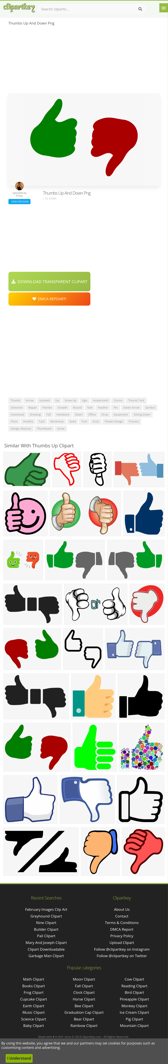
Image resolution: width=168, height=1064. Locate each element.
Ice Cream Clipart (134, 1012)
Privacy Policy (121, 935)
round (77, 407)
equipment (121, 414)
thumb (15, 400)
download (17, 414)
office (92, 414)
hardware (62, 414)
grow (60, 428)
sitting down (142, 414)
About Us (122, 909)
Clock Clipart (84, 992)
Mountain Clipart (134, 1025)
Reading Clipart (134, 985)
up (57, 400)
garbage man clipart (46, 955)
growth (62, 407)
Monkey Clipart (134, 1005)
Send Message (19, 201)
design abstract (21, 428)
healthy (28, 421)
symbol (150, 407)
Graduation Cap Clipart (84, 1012)
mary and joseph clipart (46, 942)
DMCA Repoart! (49, 298)
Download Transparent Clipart (49, 281)
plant (14, 421)
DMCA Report (121, 929)
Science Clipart (33, 1019)
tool (84, 421)
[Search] (140, 9)
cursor (118, 400)
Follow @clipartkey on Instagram (122, 949)
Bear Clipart (84, 1019)
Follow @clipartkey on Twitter (122, 955)
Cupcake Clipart (33, 999)
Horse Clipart (84, 999)
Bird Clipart (134, 992)
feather (103, 407)
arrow (30, 400)
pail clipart (46, 935)
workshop (57, 421)
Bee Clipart (84, 1005)
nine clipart (46, 922)
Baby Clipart (33, 1025)
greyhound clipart (46, 916)
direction (17, 407)
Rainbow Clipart (84, 1025)
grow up (70, 400)
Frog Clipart (34, 992)
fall (48, 414)
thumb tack (136, 400)
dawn (79, 414)
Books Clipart (33, 985)
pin (116, 407)
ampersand (100, 400)
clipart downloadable (46, 949)
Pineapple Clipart (134, 999)
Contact (121, 916)
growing (35, 414)
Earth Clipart (33, 1005)
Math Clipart (33, 979)
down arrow (131, 407)
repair (32, 407)
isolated (44, 400)
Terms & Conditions (122, 922)
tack (42, 421)
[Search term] (91, 9)
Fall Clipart (84, 985)
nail (89, 407)
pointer (47, 407)
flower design (114, 421)
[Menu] (163, 7)
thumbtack (44, 428)
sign (84, 400)
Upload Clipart (121, 942)
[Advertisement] (84, 61)
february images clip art (46, 909)
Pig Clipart (134, 1019)
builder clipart (46, 929)
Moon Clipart (84, 979)
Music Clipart (33, 1012)
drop (104, 414)
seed (72, 421)
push (96, 421)
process (134, 421)
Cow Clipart (134, 979)
